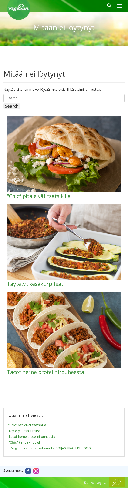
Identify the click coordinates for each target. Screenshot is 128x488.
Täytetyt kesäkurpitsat (25, 430)
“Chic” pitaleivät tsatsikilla (27, 425)
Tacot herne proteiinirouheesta (31, 436)
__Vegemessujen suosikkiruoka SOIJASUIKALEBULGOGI (50, 448)
